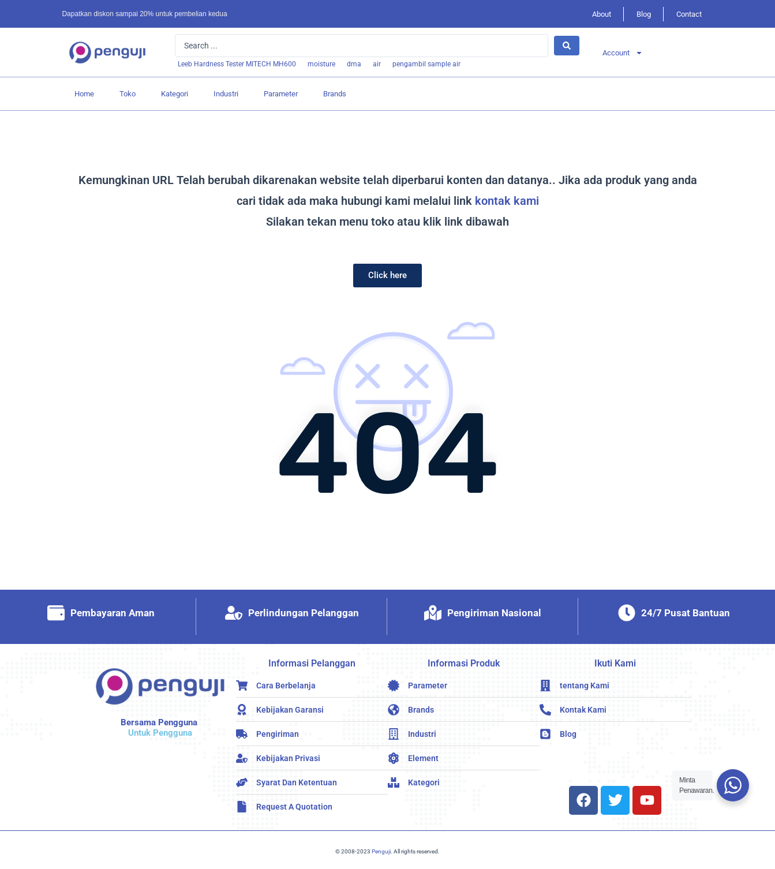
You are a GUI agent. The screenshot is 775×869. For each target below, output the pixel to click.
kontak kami (507, 201)
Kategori (174, 93)
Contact (689, 14)
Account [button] (622, 52)
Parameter (281, 93)
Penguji (381, 851)
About (601, 14)
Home (84, 93)
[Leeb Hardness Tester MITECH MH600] (237, 64)
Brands (334, 93)
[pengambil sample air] (426, 64)
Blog (644, 14)
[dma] (354, 64)
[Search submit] (566, 45)
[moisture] (321, 64)
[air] (377, 64)
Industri (226, 93)
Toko (127, 93)
